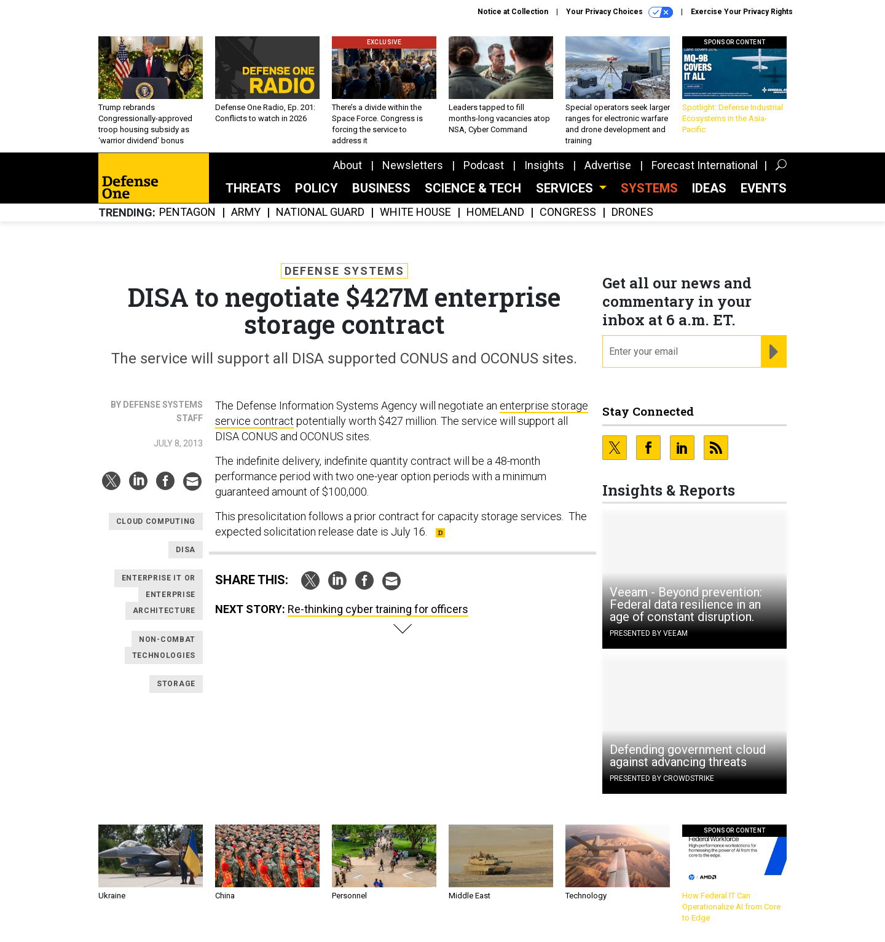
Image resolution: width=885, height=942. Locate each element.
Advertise (607, 165)
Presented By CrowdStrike (662, 778)
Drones (632, 212)
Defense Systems (344, 270)
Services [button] (566, 188)
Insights (544, 165)
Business (381, 188)
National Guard (320, 212)
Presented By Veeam (649, 633)
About (347, 165)
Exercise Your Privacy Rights (742, 11)
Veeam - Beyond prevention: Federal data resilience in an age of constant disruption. (686, 604)
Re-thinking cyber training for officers (378, 609)
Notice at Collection (513, 11)
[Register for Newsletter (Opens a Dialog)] (773, 352)
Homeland (495, 212)
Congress (568, 212)
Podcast (483, 165)
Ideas (709, 188)
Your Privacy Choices (619, 12)
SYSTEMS (649, 188)
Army (246, 212)
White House (415, 212)
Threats (253, 188)
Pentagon (187, 212)
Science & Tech (473, 188)
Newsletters (412, 165)
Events (764, 188)
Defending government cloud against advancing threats (688, 755)
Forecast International (704, 165)
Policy (316, 188)
